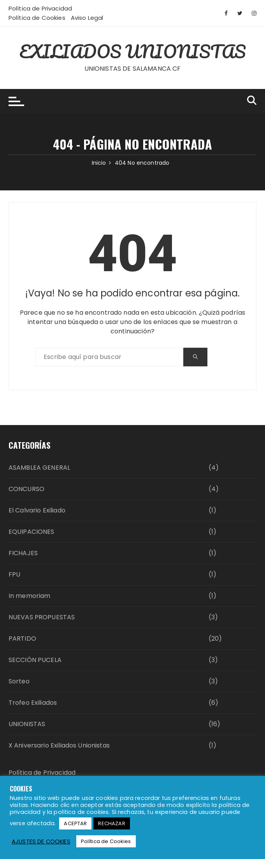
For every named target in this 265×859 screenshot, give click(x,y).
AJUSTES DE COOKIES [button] (41, 841)
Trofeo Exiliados (33, 702)
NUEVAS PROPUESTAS (42, 617)
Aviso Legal (87, 18)
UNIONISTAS (27, 724)
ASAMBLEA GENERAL (39, 467)
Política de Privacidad (40, 8)
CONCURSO (26, 488)
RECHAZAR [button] (111, 823)
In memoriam (30, 595)
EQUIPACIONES (31, 531)
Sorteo (19, 681)
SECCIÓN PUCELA (35, 659)
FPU (14, 574)
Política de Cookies (37, 18)
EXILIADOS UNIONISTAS (132, 51)
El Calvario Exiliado (37, 510)
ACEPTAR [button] (75, 823)
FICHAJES (23, 553)
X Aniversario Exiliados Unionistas (59, 745)
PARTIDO (22, 638)
